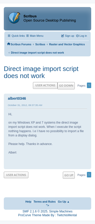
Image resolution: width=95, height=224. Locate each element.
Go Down (66, 85)
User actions (45, 85)
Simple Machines (60, 211)
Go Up (68, 175)
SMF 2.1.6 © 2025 (35, 211)
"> (47, 205)
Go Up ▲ (64, 201)
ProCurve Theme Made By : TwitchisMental (47, 215)
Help (28, 201)
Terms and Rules (45, 201)
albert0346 (17, 98)
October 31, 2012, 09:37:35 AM (25, 105)
